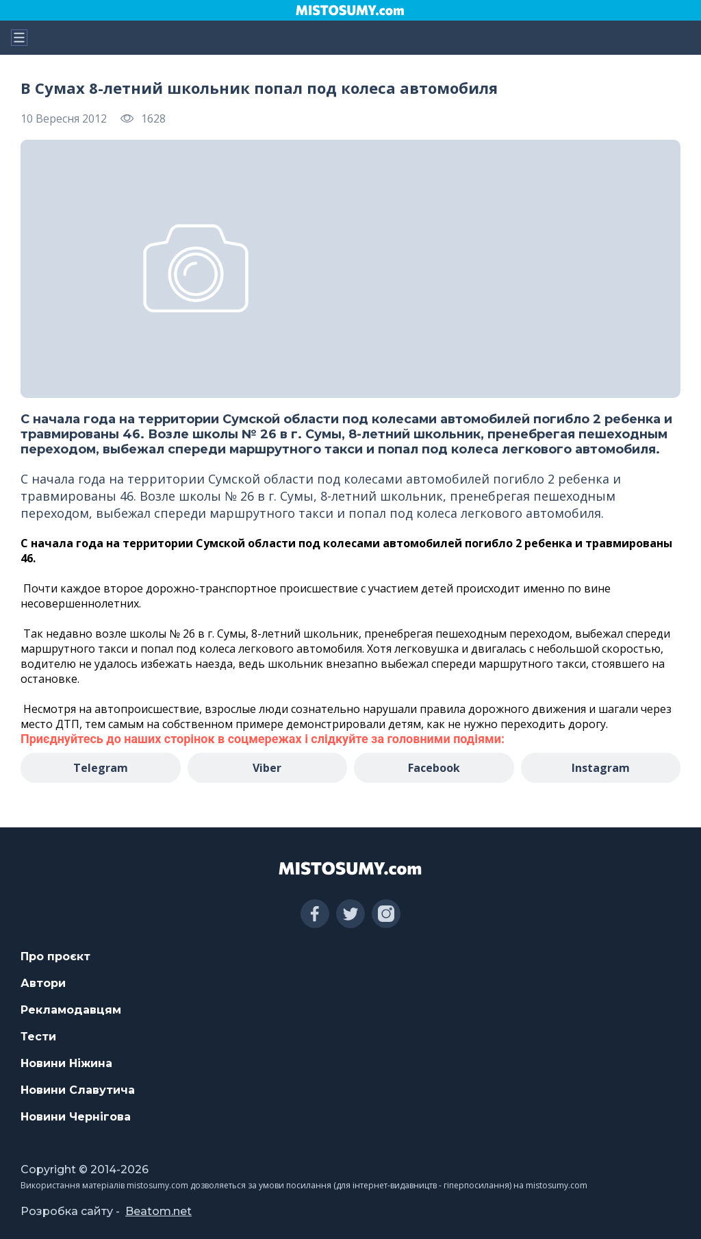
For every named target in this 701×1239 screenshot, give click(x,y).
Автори (43, 983)
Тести (38, 1036)
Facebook (434, 767)
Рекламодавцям (71, 1009)
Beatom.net (158, 1211)
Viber (267, 767)
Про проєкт (55, 956)
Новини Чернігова (76, 1116)
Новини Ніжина (66, 1063)
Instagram (601, 767)
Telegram (100, 767)
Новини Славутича (78, 1090)
